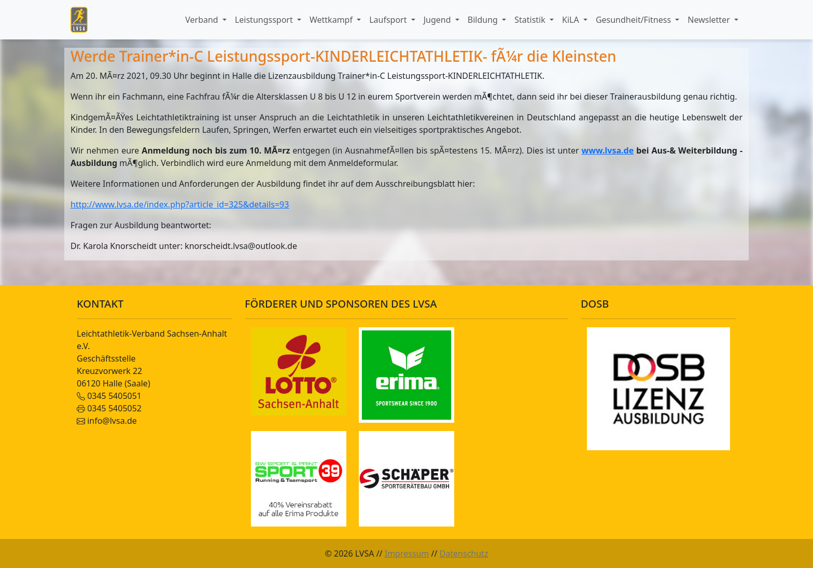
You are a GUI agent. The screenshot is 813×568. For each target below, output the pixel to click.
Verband (202, 19)
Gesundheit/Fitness (634, 19)
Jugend (438, 19)
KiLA (571, 19)
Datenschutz (464, 553)
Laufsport (389, 19)
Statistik (531, 19)
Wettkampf (332, 19)
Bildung (484, 19)
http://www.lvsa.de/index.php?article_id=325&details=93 (180, 204)
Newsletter (710, 19)
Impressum (407, 553)
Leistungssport (265, 19)
